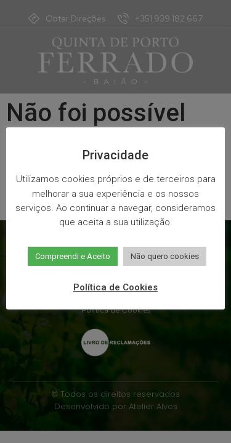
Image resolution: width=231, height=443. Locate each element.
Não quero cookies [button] (165, 256)
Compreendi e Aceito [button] (72, 256)
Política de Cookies (115, 287)
